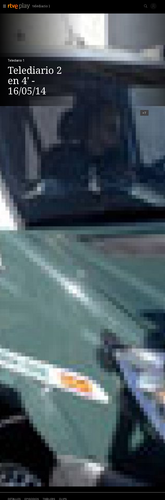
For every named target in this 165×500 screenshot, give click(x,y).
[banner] (30, 6)
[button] (3, 6)
